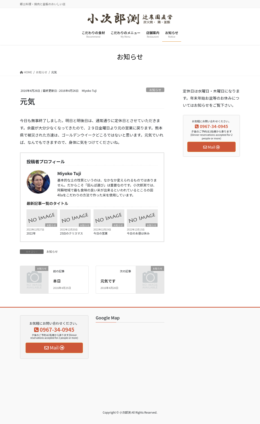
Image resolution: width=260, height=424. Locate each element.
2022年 (31, 233)
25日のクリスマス (71, 233)
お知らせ (155, 90)
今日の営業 (101, 233)
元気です (108, 281)
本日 (57, 281)
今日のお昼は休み (138, 233)
